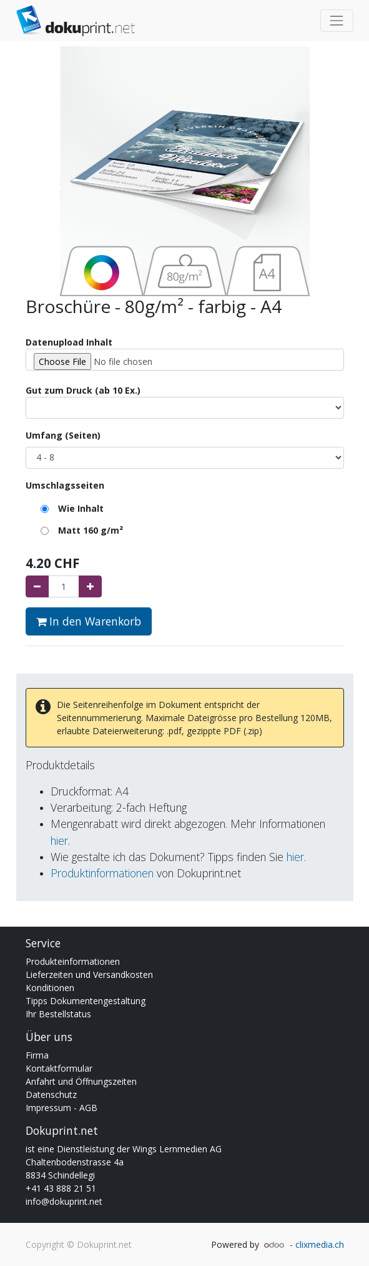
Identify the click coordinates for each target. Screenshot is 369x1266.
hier (59, 840)
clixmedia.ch (319, 1244)
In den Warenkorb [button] (88, 621)
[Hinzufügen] (90, 586)
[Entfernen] (37, 586)
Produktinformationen (102, 872)
